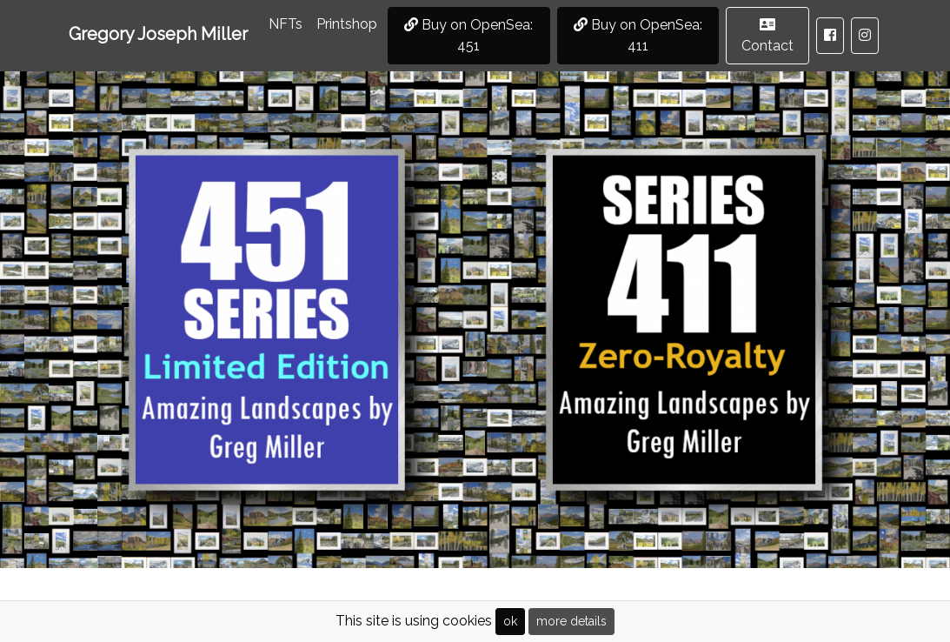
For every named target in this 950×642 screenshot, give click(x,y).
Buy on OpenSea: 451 (468, 35)
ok (510, 621)
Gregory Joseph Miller (158, 33)
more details (571, 621)
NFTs (289, 22)
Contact (767, 35)
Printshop (346, 24)
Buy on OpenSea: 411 (638, 35)
